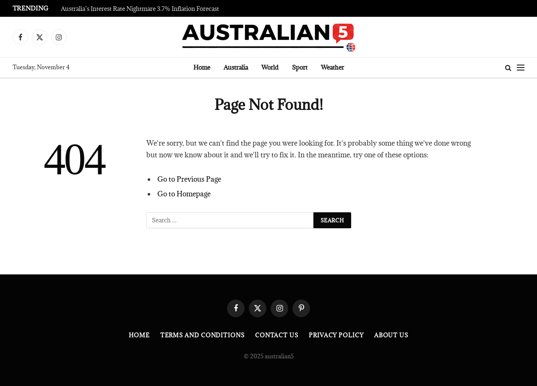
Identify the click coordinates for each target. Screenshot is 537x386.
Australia (236, 67)
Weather (332, 67)
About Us (391, 335)
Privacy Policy (336, 335)
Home (201, 67)
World (270, 67)
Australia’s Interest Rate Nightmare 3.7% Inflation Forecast (140, 9)
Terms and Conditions (202, 335)
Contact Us (276, 335)
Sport (300, 67)
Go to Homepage (184, 193)
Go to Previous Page (189, 179)
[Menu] (520, 67)
